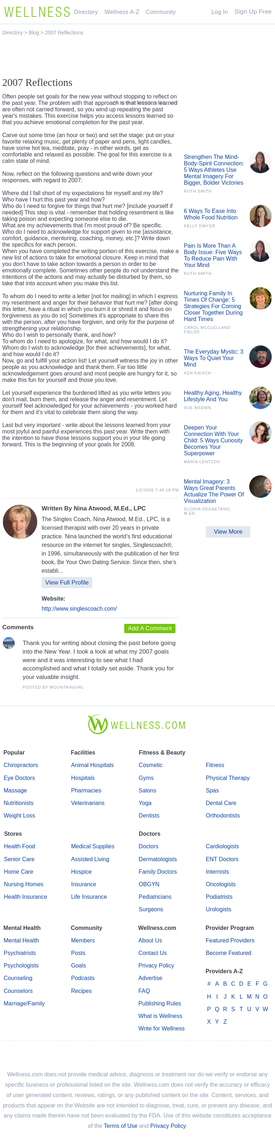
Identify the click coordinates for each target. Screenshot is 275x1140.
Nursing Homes (23, 884)
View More (228, 531)
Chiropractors (21, 765)
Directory (13, 32)
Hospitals (83, 778)
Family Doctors (158, 872)
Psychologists (21, 965)
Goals (78, 965)
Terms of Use (121, 1126)
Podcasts (83, 978)
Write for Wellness (162, 1028)
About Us (150, 940)
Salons (147, 790)
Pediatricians (155, 897)
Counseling (18, 978)
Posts (78, 953)
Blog (34, 32)
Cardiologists (222, 846)
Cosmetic (151, 765)
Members (83, 940)
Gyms (146, 778)
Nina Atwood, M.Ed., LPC (110, 508)
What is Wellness (160, 1016)
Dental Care (221, 803)
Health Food (19, 846)
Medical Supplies (92, 846)
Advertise (151, 978)
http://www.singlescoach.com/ (79, 609)
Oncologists (221, 884)
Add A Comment (150, 628)
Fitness (215, 765)
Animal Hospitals (92, 765)
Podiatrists (219, 897)
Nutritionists (19, 803)
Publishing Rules (160, 1003)
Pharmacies (86, 790)
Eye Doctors (19, 778)
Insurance (83, 884)
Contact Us (153, 953)
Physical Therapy (228, 778)
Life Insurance (89, 897)
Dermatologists (158, 859)
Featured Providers (230, 940)
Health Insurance (25, 897)
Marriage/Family (24, 1003)
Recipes (81, 991)
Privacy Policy (156, 965)
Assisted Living (90, 859)
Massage (15, 790)
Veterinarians (87, 803)
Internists (217, 872)
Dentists (149, 815)
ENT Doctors (222, 859)
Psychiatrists (20, 953)
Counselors (18, 991)
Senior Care (19, 859)
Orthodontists (223, 815)
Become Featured (228, 953)
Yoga (145, 803)
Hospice (81, 872)
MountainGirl (67, 687)
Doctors (148, 846)
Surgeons (151, 909)
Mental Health (21, 940)
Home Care (18, 872)
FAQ (144, 991)
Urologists (218, 909)
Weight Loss (19, 815)
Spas (212, 790)
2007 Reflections (64, 32)
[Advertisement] (137, 56)
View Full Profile (67, 582)
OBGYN (149, 884)
